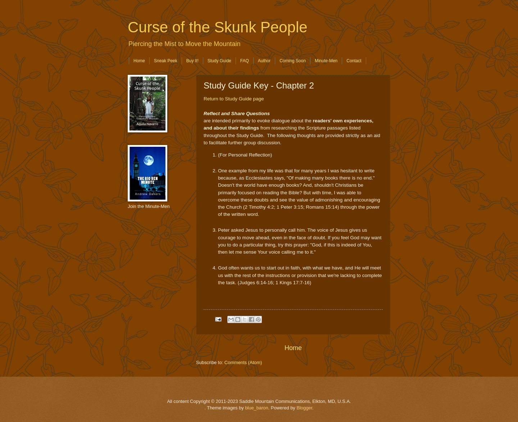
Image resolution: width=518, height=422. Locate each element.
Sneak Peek (165, 60)
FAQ (244, 60)
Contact (353, 60)
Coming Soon (293, 60)
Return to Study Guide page (234, 98)
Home (139, 60)
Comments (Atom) (243, 362)
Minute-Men (326, 60)
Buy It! (192, 60)
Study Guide (219, 60)
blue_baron (256, 407)
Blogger (304, 407)
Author (264, 60)
